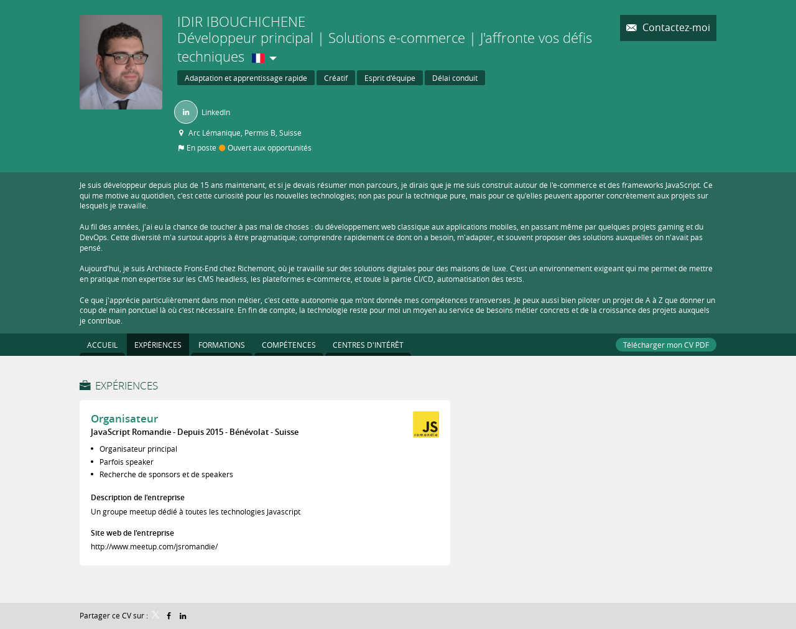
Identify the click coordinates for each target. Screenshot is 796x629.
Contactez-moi (675, 27)
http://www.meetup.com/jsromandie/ (154, 546)
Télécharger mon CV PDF (666, 345)
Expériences (126, 385)
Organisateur (124, 418)
